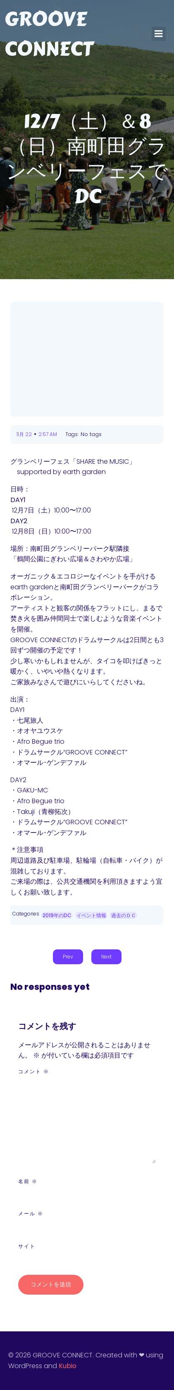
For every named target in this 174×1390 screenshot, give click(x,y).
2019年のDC (57, 915)
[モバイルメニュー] (159, 34)
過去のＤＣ (123, 915)
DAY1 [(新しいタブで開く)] (18, 500)
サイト (27, 1246)
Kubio (67, 1366)
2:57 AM (47, 434)
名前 (28, 1181)
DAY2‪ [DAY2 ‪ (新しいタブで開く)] (18, 521)
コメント (33, 1071)
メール (30, 1213)
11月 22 (24, 434)
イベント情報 (91, 915)
